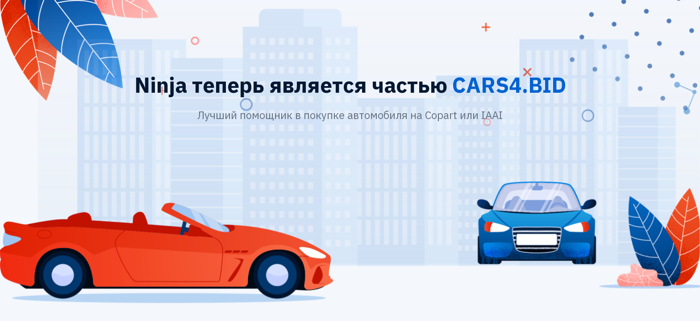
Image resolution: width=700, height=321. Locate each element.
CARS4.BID (509, 85)
